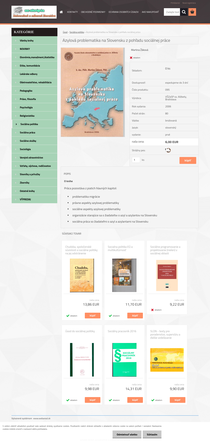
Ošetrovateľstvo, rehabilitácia (36, 82)
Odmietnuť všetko (127, 434)
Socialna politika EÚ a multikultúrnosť (120, 248)
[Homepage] (61, 12)
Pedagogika (26, 91)
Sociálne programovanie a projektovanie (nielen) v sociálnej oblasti (165, 250)
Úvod (65, 32)
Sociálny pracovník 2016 (122, 331)
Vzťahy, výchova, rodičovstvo (35, 166)
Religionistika (27, 116)
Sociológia (25, 149)
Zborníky (24, 183)
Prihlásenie (175, 2)
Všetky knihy (26, 40)
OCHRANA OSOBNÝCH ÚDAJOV (124, 12)
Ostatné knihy (27, 191)
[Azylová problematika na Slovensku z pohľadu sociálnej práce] (93, 49)
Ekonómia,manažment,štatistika (37, 57)
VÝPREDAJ (25, 199)
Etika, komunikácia (30, 66)
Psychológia (26, 107)
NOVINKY (25, 49)
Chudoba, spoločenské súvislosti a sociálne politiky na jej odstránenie (81, 250)
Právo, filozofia (28, 99)
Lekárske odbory (28, 74)
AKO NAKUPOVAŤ (150, 12)
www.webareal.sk (42, 418)
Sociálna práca (27, 132)
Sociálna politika (29, 124)
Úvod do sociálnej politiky (80, 331)
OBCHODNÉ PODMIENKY (93, 12)
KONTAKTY (72, 12)
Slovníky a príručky (30, 174)
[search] (184, 12)
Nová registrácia (189, 2)
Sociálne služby (28, 141)
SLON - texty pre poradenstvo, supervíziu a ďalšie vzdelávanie (165, 334)
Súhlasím (152, 434)
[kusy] (136, 160)
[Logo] (34, 12)
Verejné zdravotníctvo (31, 157)
